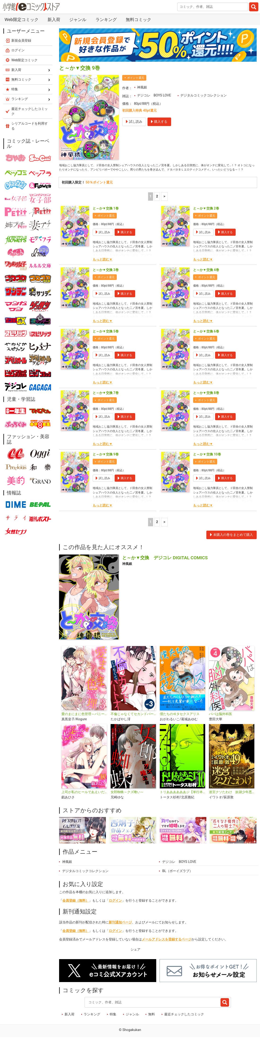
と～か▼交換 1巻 (106, 215)
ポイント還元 (135, 77)
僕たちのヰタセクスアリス (179, 721)
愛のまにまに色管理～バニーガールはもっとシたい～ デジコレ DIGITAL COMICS (84, 721)
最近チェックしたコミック (184, 1021)
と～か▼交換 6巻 (206, 338)
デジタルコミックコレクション (203, 95)
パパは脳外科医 (220, 721)
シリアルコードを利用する (29, 126)
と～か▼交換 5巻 (106, 338)
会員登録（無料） (75, 907)
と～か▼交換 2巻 (206, 215)
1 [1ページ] (151, 203)
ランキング (106, 19)
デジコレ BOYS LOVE (154, 95)
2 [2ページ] (157, 203)
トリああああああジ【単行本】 (182, 799)
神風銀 (142, 87)
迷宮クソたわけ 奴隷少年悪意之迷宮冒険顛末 (231, 799)
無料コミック (138, 19)
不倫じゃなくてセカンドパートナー (133, 721)
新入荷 (54, 19)
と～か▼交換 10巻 (207, 461)
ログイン (115, 907)
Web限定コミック (21, 19)
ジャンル (77, 19)
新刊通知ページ (120, 929)
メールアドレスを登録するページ (166, 946)
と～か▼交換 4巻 (206, 277)
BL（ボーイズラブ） (177, 878)
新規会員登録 (21, 40)
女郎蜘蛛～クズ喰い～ (127, 799)
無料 (151, 1021)
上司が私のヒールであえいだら (84, 799)
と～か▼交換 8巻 (206, 400)
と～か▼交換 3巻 (106, 277)
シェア (135, 956)
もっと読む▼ (103, 266)
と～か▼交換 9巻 (106, 461)
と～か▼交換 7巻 (106, 400)
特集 (113, 1021)
